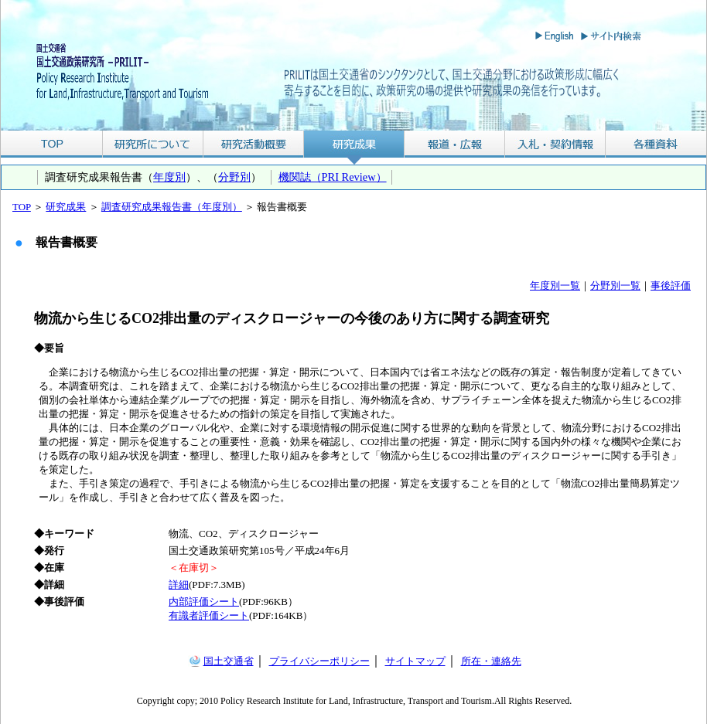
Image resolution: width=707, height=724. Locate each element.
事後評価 (671, 285)
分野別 (234, 177)
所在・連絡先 (491, 661)
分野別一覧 (615, 285)
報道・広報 (455, 144)
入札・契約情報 (555, 144)
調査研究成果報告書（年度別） (171, 206)
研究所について (152, 144)
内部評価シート (204, 601)
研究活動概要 (253, 144)
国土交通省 (228, 661)
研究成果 (354, 144)
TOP (51, 144)
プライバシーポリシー (319, 661)
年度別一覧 (555, 285)
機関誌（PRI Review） (332, 177)
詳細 (179, 584)
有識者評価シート (209, 615)
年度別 (169, 177)
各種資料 (656, 144)
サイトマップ (415, 661)
